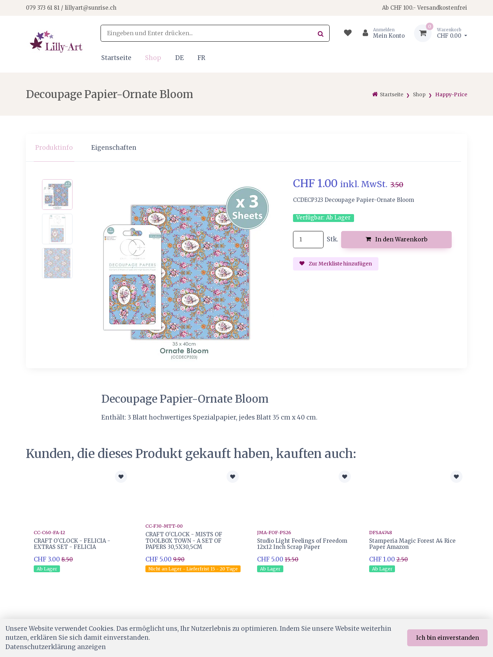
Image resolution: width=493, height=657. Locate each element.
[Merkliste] (348, 33)
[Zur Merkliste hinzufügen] (121, 477)
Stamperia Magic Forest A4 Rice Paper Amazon (412, 544)
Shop (153, 58)
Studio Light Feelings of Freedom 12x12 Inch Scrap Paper (302, 544)
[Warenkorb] (440, 33)
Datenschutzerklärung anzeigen (55, 647)
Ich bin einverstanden (447, 637)
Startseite (116, 58)
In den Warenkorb (397, 239)
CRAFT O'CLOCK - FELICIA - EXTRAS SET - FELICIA (72, 544)
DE (179, 58)
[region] (246, 148)
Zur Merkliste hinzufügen (335, 263)
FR (201, 58)
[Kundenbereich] (381, 33)
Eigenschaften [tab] (113, 148)
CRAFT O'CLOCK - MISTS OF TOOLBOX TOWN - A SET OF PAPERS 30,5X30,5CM (183, 541)
